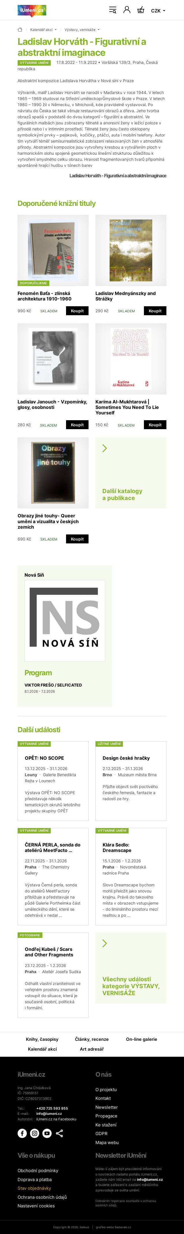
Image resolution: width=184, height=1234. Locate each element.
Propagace (106, 1116)
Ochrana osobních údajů (42, 1197)
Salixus (84, 1227)
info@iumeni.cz (150, 1179)
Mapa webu (107, 1142)
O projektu (106, 1089)
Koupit (77, 310)
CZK (156, 11)
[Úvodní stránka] (32, 10)
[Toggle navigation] (113, 10)
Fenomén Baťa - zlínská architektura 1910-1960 (45, 296)
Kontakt (103, 1098)
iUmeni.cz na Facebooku (56, 1119)
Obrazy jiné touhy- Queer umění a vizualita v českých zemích (48, 521)
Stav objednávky (34, 1188)
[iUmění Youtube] (47, 1133)
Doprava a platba (35, 1179)
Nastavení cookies (36, 1206)
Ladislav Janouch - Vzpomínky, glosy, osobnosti (52, 404)
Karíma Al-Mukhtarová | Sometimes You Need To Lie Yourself (127, 407)
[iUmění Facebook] (23, 1133)
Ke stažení (106, 1125)
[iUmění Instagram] (35, 1133)
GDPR (101, 1133)
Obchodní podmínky (38, 1170)
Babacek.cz (123, 1227)
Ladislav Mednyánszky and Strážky (125, 296)
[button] (59, 1133)
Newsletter (106, 1107)
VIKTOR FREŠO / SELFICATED (53, 685)
